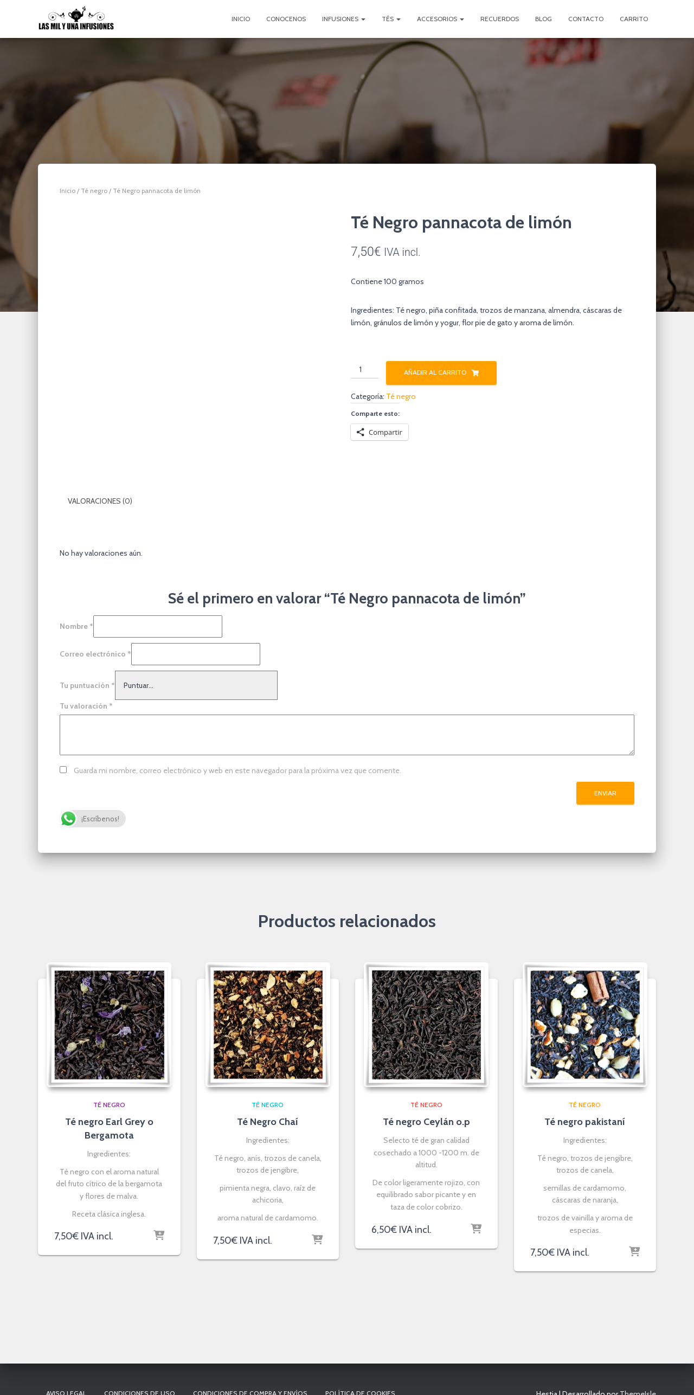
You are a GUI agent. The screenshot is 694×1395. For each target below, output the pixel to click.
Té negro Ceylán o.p (426, 1121)
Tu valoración (86, 706)
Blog (543, 19)
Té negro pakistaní (584, 1121)
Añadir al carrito (435, 372)
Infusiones (343, 19)
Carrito (634, 19)
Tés (391, 19)
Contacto (585, 19)
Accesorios (440, 19)
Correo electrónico (95, 653)
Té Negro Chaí (267, 1121)
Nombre (76, 626)
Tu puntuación (87, 685)
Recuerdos (499, 19)
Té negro (94, 191)
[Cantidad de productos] (364, 369)
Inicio (241, 19)
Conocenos (286, 19)
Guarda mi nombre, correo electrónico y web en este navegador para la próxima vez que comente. (237, 770)
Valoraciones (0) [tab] (100, 501)
